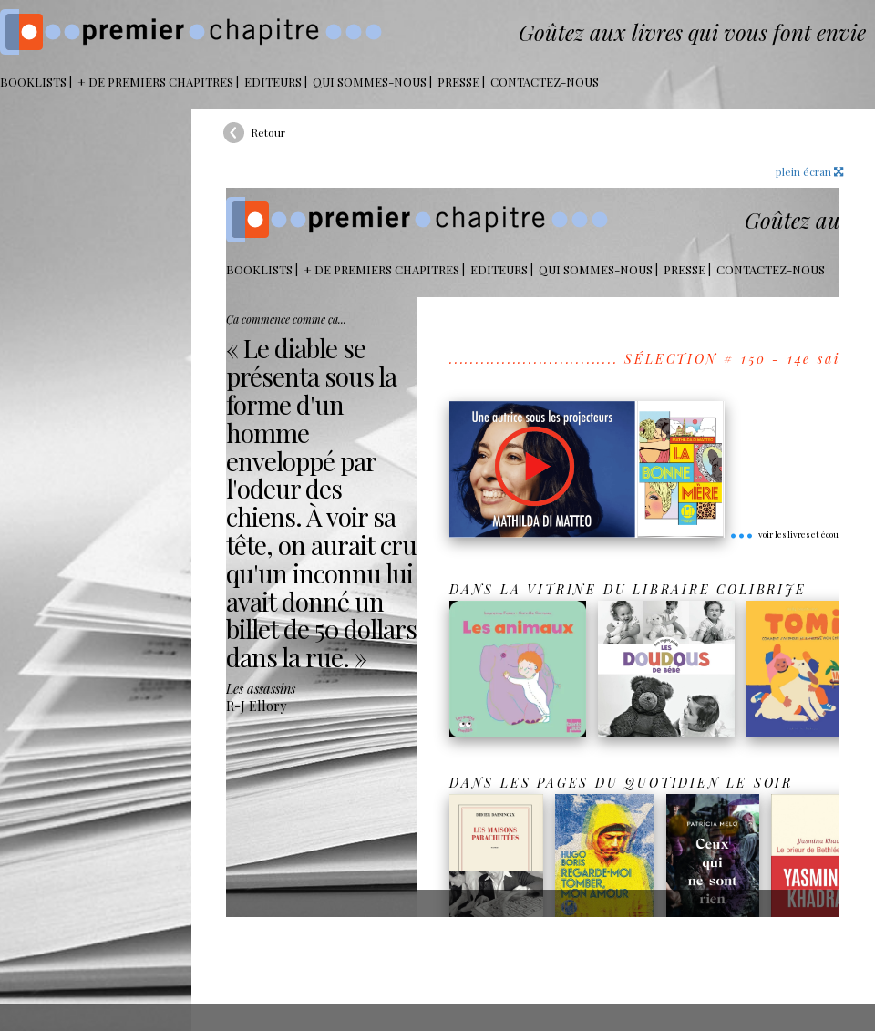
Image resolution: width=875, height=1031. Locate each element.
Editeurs (273, 81)
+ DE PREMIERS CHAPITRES (155, 81)
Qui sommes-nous (370, 81)
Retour (268, 132)
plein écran (809, 171)
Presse (458, 81)
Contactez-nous (544, 81)
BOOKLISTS (33, 81)
